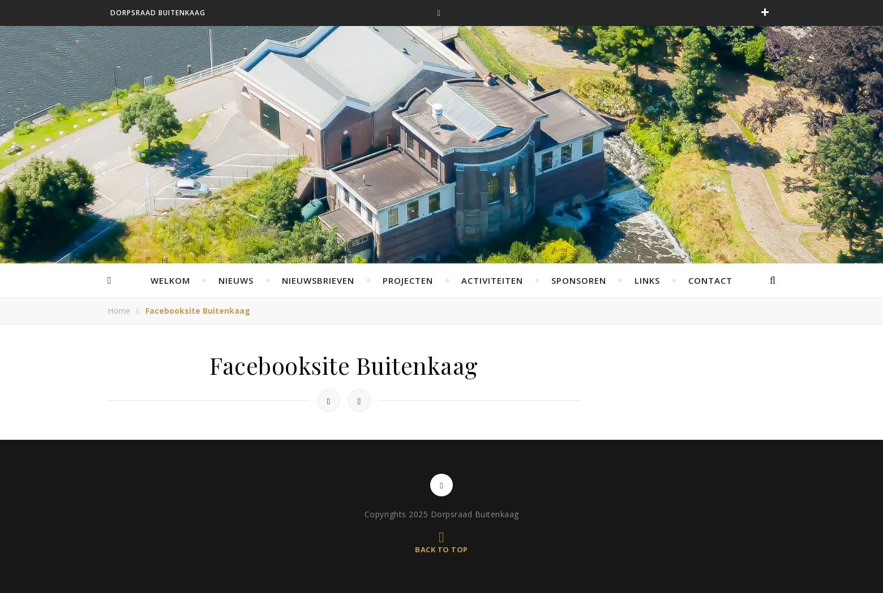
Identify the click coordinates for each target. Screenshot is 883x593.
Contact (710, 280)
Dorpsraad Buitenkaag (157, 13)
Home (119, 310)
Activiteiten (492, 280)
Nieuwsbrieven (318, 280)
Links (647, 280)
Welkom (170, 280)
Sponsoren (578, 280)
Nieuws (236, 280)
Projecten (408, 280)
